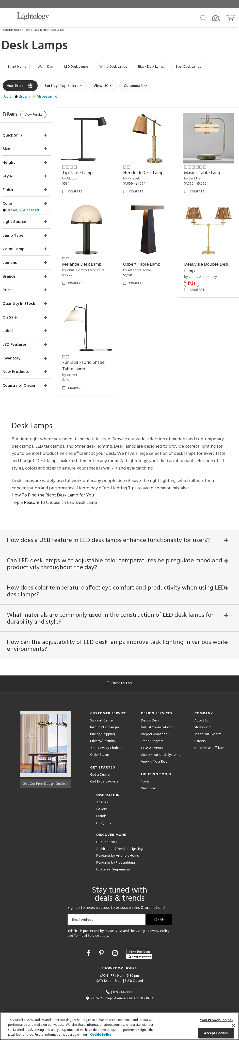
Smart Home (18, 67)
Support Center (102, 713)
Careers (199, 733)
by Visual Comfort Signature (93, 265)
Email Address (82, 912)
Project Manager (154, 726)
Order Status (99, 747)
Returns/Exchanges (104, 719)
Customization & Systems (160, 747)
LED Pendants (106, 834)
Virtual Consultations (156, 719)
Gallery (101, 801)
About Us (201, 713)
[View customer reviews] (139, 946)
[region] (119, 1026)
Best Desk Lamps (210, 67)
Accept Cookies (216, 1033)
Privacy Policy (158, 923)
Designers (103, 815)
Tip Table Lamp (87, 170)
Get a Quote (100, 767)
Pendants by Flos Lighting (115, 855)
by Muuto (79, 176)
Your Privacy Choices (106, 740)
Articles (102, 794)
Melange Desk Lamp (92, 259)
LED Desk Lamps (84, 67)
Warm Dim (49, 67)
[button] (6, 17)
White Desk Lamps (125, 67)
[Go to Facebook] (89, 946)
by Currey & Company (203, 271)
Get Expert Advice (104, 774)
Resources (148, 780)
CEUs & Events (152, 740)
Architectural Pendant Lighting (119, 841)
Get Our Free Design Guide (45, 775)
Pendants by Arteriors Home (117, 848)
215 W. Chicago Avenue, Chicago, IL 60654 (119, 990)
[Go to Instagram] (116, 946)
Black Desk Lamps (168, 67)
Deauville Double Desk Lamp (204, 262)
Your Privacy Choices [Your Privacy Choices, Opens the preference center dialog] (216, 1020)
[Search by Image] (216, 18)
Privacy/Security (102, 733)
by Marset (80, 366)
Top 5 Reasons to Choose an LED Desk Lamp (54, 490)
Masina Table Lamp (206, 170)
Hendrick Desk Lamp (150, 170)
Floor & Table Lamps (35, 30)
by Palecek (138, 176)
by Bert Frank (197, 176)
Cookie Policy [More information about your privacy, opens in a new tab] (100, 1034)
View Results (45, 116)
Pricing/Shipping (102, 726)
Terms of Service (86, 928)
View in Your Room (155, 754)
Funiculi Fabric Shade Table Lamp (93, 357)
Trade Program (152, 733)
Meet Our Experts (207, 726)
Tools (145, 774)
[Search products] (203, 17)
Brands (101, 808)
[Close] (233, 1025)
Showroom (202, 719)
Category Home (12, 30)
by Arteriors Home (144, 265)
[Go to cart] (231, 16)
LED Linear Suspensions (113, 862)
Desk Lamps (57, 30)
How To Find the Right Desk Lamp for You (53, 483)
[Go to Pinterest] (102, 946)
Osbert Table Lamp (148, 259)
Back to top (119, 675)
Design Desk (150, 713)
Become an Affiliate (209, 740)
